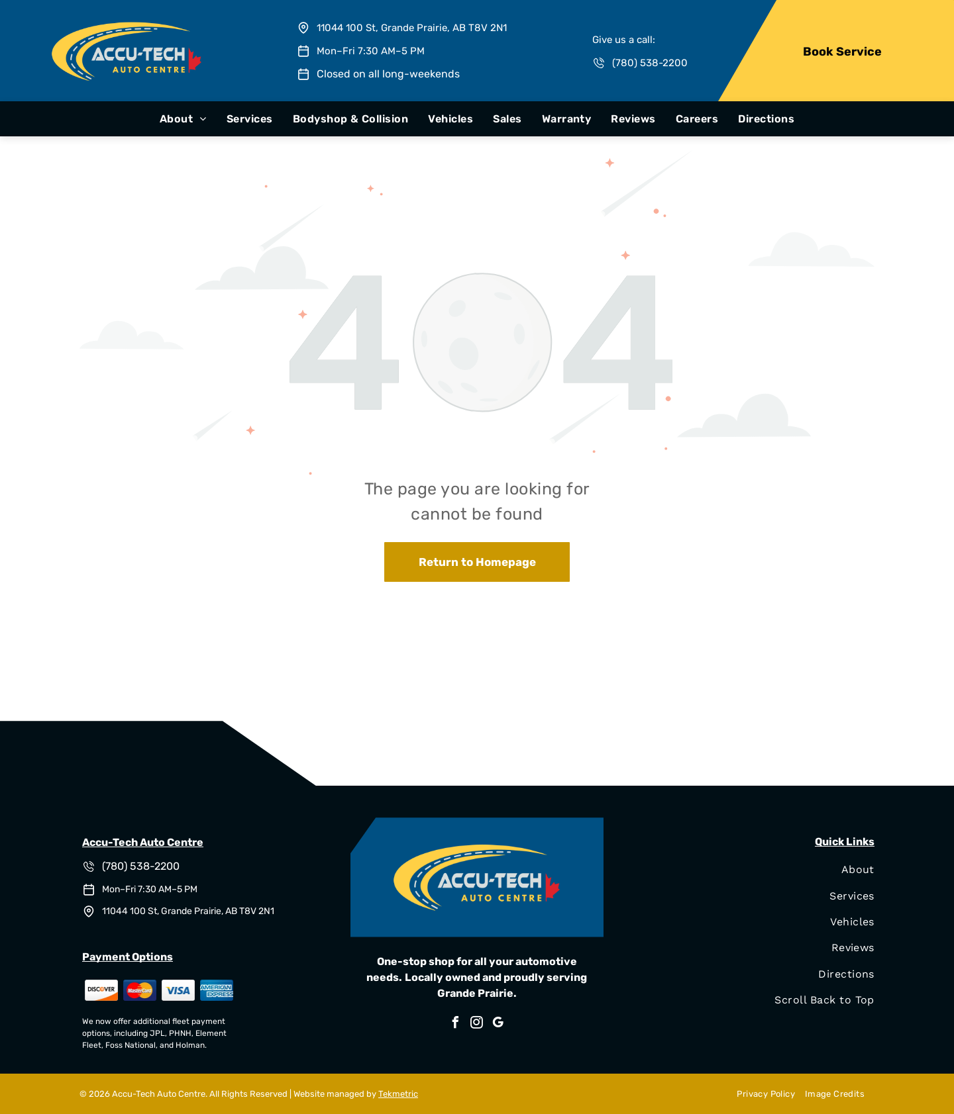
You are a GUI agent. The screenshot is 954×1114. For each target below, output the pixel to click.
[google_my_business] (498, 1024)
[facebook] (456, 1024)
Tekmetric (398, 1094)
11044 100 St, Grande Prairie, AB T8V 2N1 (412, 28)
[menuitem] (183, 118)
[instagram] (477, 1024)
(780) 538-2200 (650, 63)
